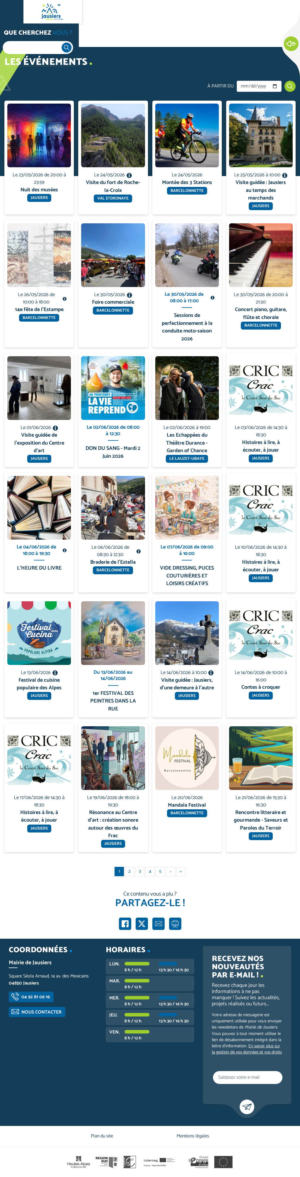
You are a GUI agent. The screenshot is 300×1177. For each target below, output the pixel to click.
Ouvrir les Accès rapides (291, 44)
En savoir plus (39, 220)
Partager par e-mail (158, 924)
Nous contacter (41, 1012)
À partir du (220, 86)
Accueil (16, 36)
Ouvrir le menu (11, 11)
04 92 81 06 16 (35, 997)
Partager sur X (142, 924)
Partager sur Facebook (125, 924)
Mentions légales (193, 1136)
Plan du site (102, 1136)
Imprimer (175, 924)
